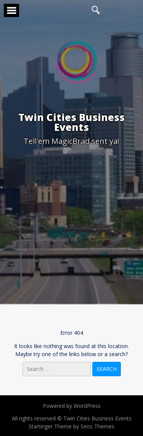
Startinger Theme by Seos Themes (71, 426)
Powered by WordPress (72, 405)
